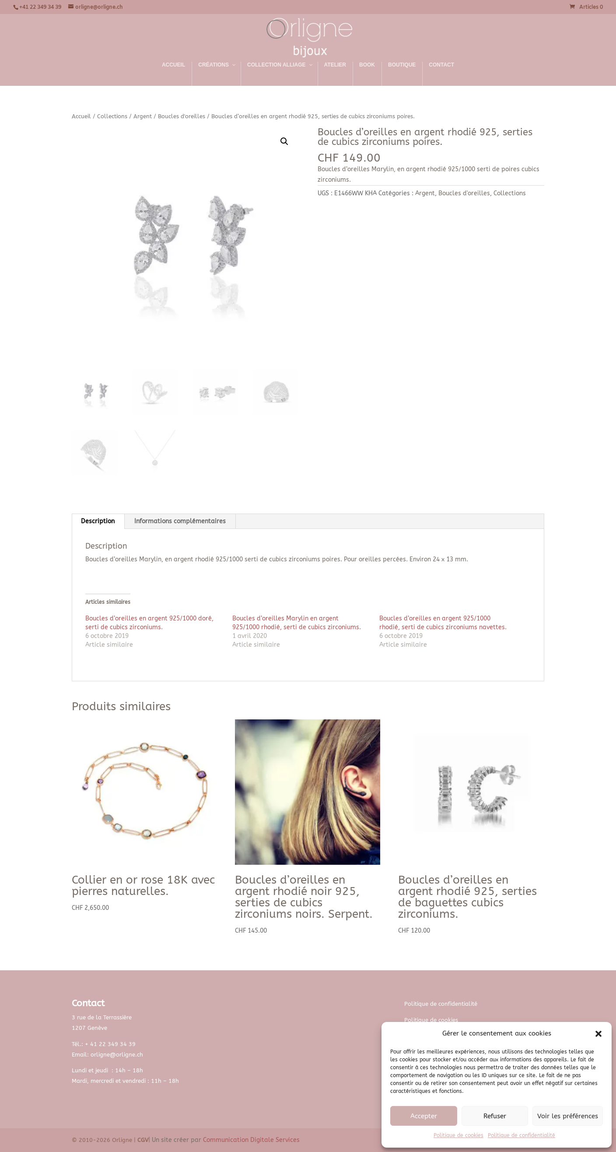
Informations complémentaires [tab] (180, 521)
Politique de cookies (458, 1135)
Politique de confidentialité (521, 1135)
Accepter (423, 1116)
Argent (142, 116)
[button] (598, 1033)
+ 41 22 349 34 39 (110, 1044)
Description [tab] (98, 521)
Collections (112, 116)
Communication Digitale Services (251, 1140)
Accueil (81, 116)
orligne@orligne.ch (117, 1054)
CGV (142, 1140)
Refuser (494, 1116)
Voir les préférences (567, 1116)
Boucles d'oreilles (181, 116)
